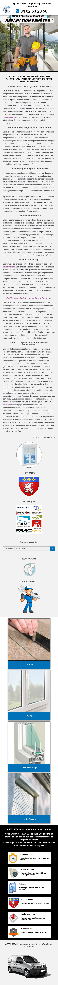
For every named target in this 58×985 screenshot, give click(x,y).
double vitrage (9, 267)
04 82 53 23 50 (33, 11)
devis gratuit (8, 405)
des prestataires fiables (12, 117)
